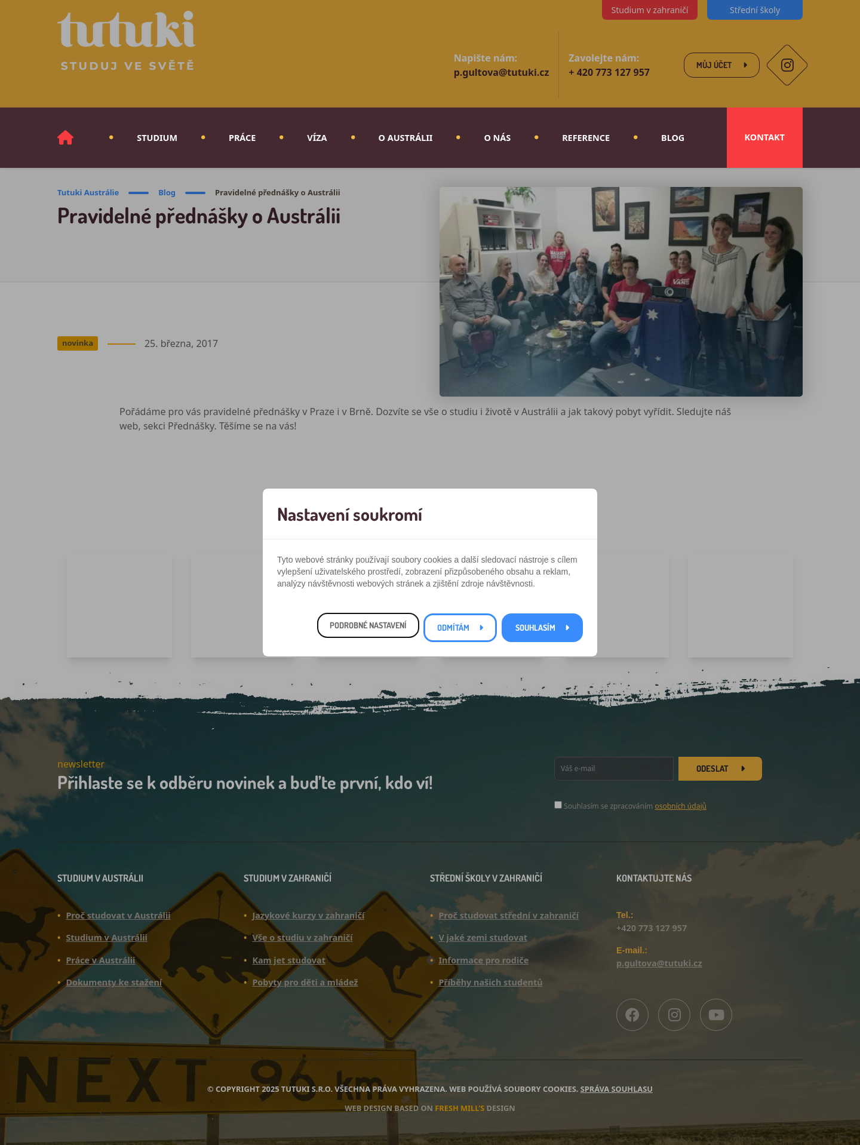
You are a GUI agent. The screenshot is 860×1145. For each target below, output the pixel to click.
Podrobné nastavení (368, 625)
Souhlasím (535, 627)
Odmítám (453, 627)
